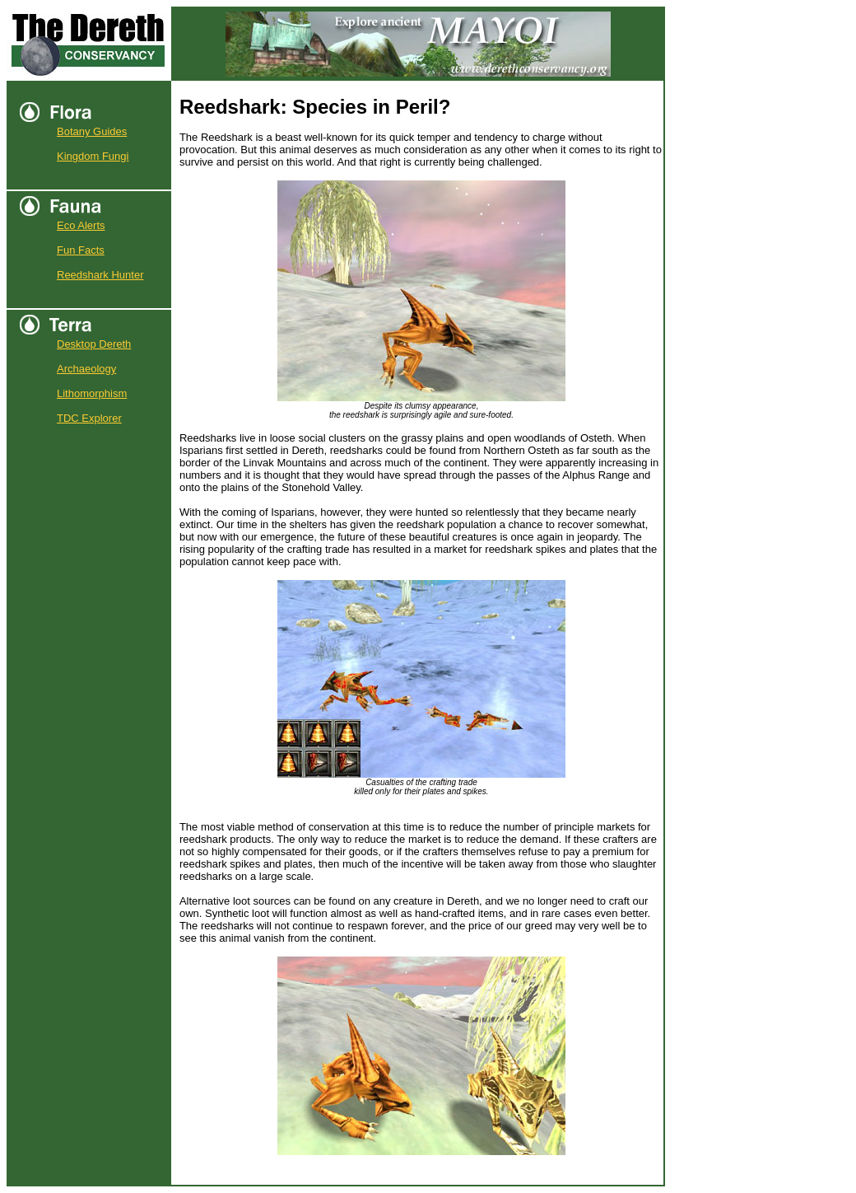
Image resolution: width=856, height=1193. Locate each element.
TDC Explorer (89, 418)
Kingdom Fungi (92, 156)
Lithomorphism (92, 393)
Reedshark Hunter (100, 275)
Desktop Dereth (94, 344)
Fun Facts (81, 250)
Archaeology (86, 369)
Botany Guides (92, 131)
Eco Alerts (81, 225)
